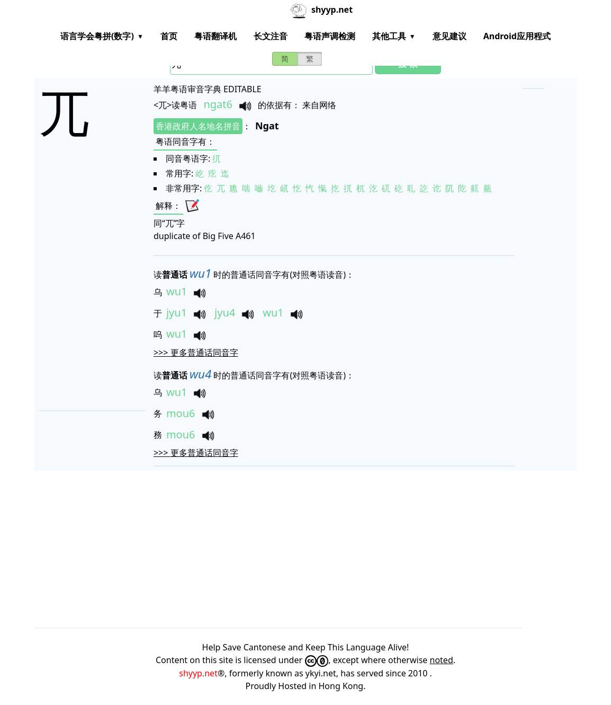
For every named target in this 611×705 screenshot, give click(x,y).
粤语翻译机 (215, 36)
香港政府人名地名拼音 (198, 126)
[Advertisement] (82, 308)
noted (441, 660)
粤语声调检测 (329, 36)
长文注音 (270, 36)
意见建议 (449, 36)
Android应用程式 (517, 36)
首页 (168, 36)
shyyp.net (198, 673)
